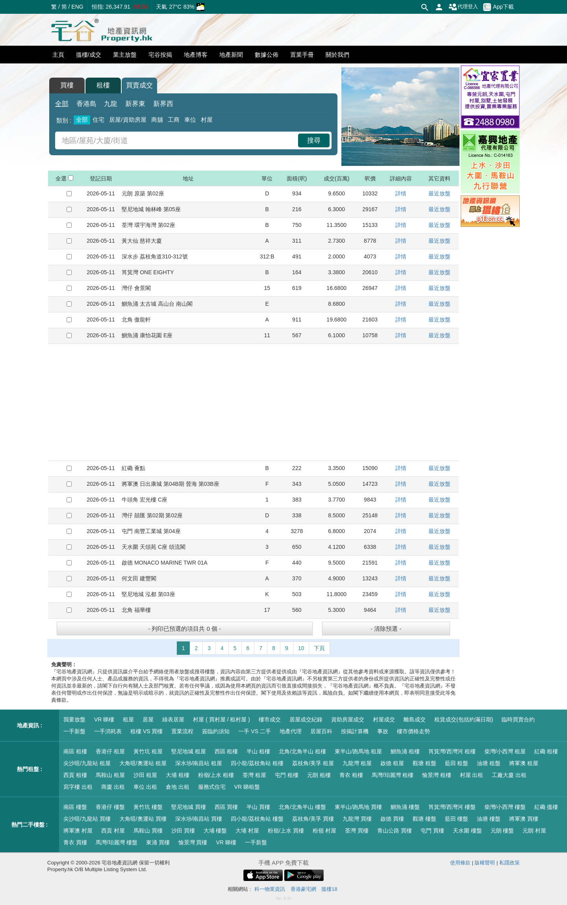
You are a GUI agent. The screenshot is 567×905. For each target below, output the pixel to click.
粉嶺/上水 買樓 (286, 830)
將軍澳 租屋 (523, 763)
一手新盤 (74, 731)
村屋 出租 (472, 775)
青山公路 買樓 (394, 830)
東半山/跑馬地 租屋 (358, 751)
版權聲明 (484, 863)
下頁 (319, 648)
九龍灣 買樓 (357, 819)
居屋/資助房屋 (127, 119)
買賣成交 (139, 85)
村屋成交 (384, 719)
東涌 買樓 (158, 842)
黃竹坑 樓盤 (148, 807)
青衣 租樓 (351, 775)
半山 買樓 (258, 807)
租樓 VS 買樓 (146, 731)
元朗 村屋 (534, 830)
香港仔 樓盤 (110, 807)
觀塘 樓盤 (424, 819)
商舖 (157, 119)
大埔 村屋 (247, 830)
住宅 (98, 119)
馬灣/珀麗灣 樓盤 (116, 842)
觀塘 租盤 (424, 763)
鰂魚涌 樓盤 (405, 807)
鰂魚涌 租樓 (405, 751)
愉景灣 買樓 (193, 842)
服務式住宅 (212, 787)
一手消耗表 (108, 731)
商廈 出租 (113, 787)
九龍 (110, 104)
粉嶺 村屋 (324, 830)
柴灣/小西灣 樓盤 (505, 807)
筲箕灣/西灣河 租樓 (452, 751)
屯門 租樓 (286, 775)
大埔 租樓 (177, 775)
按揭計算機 (355, 731)
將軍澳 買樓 (523, 819)
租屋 (128, 719)
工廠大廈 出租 (509, 775)
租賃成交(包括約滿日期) (463, 719)
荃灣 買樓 (357, 830)
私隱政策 (509, 863)
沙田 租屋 (145, 775)
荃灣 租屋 (254, 775)
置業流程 (182, 731)
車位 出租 (145, 787)
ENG (77, 7)
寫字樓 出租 (78, 787)
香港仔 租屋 (110, 751)
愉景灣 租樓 (436, 775)
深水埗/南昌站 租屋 (198, 763)
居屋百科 (321, 731)
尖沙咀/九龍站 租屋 (87, 763)
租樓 (103, 85)
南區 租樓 (75, 751)
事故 (382, 731)
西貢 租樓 (75, 775)
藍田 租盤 (457, 763)
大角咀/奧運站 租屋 (143, 763)
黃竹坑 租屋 (148, 751)
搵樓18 (329, 889)
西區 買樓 (226, 807)
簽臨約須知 (216, 731)
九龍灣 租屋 (357, 763)
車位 (190, 119)
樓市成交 (270, 719)
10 (301, 648)
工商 (174, 119)
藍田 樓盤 (457, 819)
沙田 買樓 (183, 830)
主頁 (58, 54)
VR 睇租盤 (247, 787)
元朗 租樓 (319, 775)
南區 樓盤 (75, 807)
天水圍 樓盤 (467, 830)
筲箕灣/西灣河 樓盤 (452, 807)
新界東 (135, 104)
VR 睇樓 (104, 719)
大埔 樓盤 (215, 830)
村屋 (207, 119)
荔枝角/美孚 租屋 (313, 763)
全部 (62, 104)
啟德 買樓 (392, 819)
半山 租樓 (258, 751)
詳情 (400, 193)
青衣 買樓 (75, 842)
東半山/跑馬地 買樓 (358, 807)
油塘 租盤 (488, 763)
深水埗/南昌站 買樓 (198, 819)
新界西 (163, 104)
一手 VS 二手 (254, 731)
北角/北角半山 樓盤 (302, 807)
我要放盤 (74, 719)
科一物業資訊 (269, 889)
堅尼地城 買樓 (188, 807)
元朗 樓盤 (502, 830)
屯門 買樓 (432, 830)
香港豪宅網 (303, 889)
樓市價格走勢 (413, 731)
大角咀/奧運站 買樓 (143, 819)
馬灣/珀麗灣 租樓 (392, 775)
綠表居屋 (173, 719)
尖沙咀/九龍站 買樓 (87, 819)
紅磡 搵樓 (546, 807)
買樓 (67, 85)
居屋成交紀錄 (305, 719)
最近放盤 (439, 193)
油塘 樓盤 (488, 819)
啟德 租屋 (392, 763)
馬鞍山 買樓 (148, 830)
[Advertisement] (253, 402)
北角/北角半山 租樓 (302, 751)
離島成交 (415, 719)
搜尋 (314, 140)
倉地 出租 (177, 787)
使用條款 (460, 863)
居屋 (148, 719)
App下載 (498, 7)
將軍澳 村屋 (78, 830)
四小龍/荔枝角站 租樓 (257, 763)
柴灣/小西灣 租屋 (505, 751)
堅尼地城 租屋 (188, 751)
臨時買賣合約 (518, 719)
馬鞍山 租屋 (110, 775)
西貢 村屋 (113, 830)
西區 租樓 (226, 751)
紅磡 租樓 (546, 751)
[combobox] (177, 140)
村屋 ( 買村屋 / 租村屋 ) (221, 719)
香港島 (86, 104)
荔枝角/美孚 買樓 (313, 819)
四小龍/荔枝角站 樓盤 (257, 819)
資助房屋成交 (347, 719)
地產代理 (291, 731)
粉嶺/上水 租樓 (216, 775)
